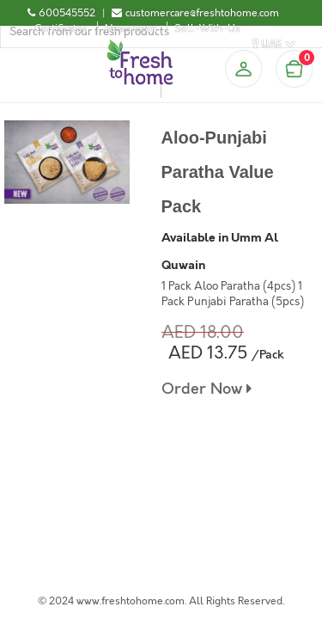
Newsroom (131, 28)
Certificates (61, 28)
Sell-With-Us (207, 28)
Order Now (206, 389)
